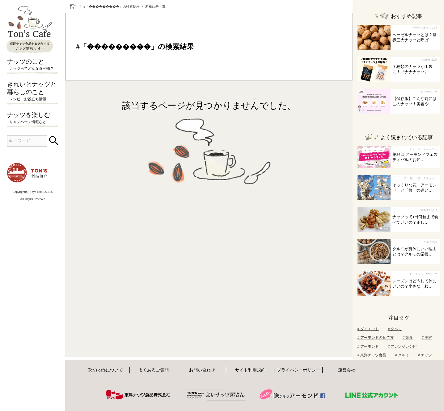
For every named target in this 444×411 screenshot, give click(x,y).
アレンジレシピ (402, 346)
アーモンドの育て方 (375, 337)
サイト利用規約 (250, 369)
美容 (427, 337)
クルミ (395, 329)
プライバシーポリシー (298, 369)
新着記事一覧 (155, 6)
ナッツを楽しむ (32, 118)
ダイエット (368, 329)
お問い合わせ (202, 369)
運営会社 (346, 369)
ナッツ (425, 355)
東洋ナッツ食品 (371, 355)
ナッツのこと (32, 65)
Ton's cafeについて (105, 369)
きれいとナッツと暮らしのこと (32, 91)
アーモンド (368, 346)
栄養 (408, 337)
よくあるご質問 (153, 369)
